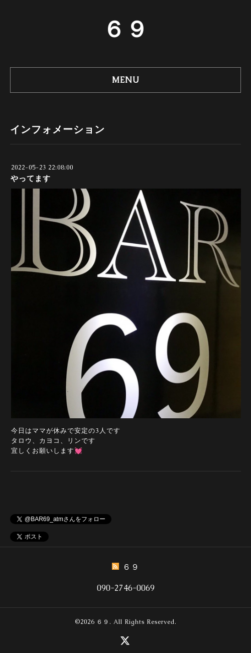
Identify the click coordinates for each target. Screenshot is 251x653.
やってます (31, 178)
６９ (125, 29)
